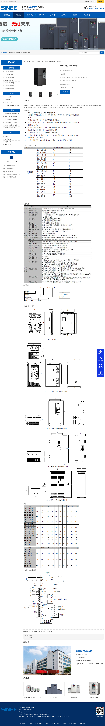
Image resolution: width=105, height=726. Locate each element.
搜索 (102, 52)
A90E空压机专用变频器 (11, 119)
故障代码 (30, 15)
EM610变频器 (41, 631)
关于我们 (87, 1)
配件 (29, 52)
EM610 (29, 631)
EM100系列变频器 (10, 71)
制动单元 (7, 136)
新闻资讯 (75, 15)
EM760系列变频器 (10, 88)
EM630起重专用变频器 (11, 122)
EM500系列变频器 (10, 83)
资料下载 (41, 15)
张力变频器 (34, 631)
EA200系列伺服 (9, 102)
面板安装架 (8, 144)
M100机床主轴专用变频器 (12, 116)
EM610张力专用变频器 (11, 125)
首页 (33, 61)
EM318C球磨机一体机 (11, 128)
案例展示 (64, 15)
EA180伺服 (8, 97)
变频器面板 (8, 139)
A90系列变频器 (9, 74)
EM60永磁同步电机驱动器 (12, 114)
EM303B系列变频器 (10, 80)
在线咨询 (65, 92)
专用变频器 (24, 52)
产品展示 (18, 15)
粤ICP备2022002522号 (63, 716)
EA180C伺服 (8, 99)
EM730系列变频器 (10, 77)
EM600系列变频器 (10, 85)
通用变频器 (12, 52)
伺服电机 (18, 52)
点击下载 (70, 87)
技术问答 (52, 15)
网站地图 (100, 1)
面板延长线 (8, 142)
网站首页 (7, 15)
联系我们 (93, 1)
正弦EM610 (49, 631)
